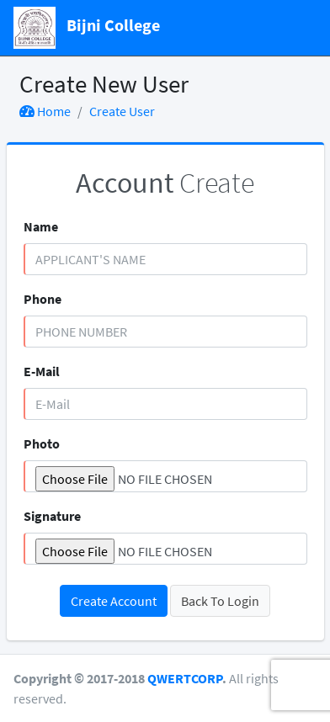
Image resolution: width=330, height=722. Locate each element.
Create (165, 182)
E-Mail (42, 371)
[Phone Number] (165, 332)
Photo (42, 443)
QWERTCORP (184, 678)
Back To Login (220, 600)
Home (45, 111)
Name (41, 226)
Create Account (114, 600)
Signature (52, 515)
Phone (42, 298)
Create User (122, 111)
